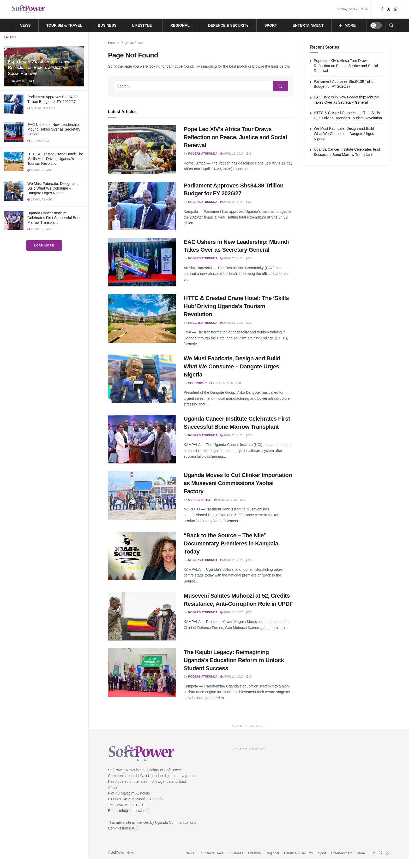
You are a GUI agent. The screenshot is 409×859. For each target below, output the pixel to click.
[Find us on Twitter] (380, 853)
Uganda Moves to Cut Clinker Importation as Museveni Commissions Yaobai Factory (238, 483)
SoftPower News (122, 853)
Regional (180, 25)
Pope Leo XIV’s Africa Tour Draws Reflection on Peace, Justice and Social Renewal (39, 67)
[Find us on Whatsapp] (388, 853)
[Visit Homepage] (29, 9)
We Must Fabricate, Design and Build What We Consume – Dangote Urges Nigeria (53, 188)
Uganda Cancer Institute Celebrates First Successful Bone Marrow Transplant (54, 218)
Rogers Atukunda (203, 153)
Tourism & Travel (64, 25)
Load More (44, 245)
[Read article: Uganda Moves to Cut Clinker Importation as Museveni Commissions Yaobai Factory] (142, 495)
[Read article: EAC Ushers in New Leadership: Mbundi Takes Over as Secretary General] (142, 262)
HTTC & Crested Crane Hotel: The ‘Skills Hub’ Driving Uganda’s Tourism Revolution (55, 159)
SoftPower (197, 383)
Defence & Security (228, 25)
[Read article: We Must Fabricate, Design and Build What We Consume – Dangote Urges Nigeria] (142, 379)
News (25, 25)
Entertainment (308, 25)
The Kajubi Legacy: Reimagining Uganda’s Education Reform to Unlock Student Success (234, 660)
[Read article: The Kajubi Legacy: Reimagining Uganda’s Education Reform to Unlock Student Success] (142, 672)
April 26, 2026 (231, 153)
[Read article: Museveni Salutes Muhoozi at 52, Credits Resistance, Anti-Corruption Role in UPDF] (142, 616)
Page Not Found (132, 43)
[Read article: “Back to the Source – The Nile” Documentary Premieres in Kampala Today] (142, 556)
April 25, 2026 (231, 322)
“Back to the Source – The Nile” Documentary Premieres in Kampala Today (231, 543)
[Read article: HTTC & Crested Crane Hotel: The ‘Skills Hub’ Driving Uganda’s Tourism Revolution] (142, 318)
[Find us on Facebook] (374, 853)
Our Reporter (200, 499)
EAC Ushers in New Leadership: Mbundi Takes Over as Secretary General (53, 129)
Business (107, 25)
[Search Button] (391, 25)
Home (112, 43)
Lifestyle (142, 25)
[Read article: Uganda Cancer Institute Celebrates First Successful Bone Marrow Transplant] (142, 439)
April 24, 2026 (231, 676)
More (347, 25)
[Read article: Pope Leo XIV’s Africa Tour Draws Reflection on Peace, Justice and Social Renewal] (142, 149)
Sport (270, 25)
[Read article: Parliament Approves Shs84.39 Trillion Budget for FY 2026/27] (142, 206)
